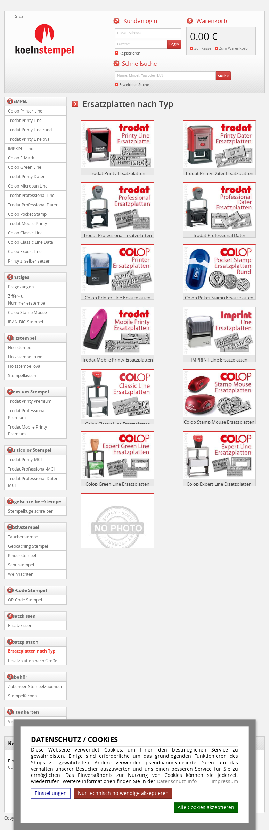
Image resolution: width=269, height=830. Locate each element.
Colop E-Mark (21, 157)
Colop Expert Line (25, 251)
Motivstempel (23, 527)
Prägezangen (21, 286)
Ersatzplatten (23, 642)
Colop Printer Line (25, 111)
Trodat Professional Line (31, 195)
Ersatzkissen (22, 616)
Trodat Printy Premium (29, 401)
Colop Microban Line (28, 186)
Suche (223, 75)
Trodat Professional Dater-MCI (33, 481)
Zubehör (17, 677)
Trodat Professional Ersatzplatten (117, 235)
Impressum (225, 781)
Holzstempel (22, 338)
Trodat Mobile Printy (27, 223)
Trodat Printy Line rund (30, 129)
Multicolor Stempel (29, 450)
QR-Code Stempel (27, 590)
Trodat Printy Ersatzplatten (117, 173)
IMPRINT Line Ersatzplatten (219, 360)
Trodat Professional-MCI (31, 469)
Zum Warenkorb (233, 48)
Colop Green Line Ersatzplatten (117, 484)
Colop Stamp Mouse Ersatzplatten (219, 422)
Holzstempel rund (25, 356)
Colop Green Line (24, 167)
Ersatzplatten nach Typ (32, 651)
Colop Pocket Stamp (27, 214)
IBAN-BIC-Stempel (25, 321)
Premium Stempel (28, 392)
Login (174, 44)
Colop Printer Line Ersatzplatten (117, 297)
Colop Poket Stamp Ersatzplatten (219, 297)
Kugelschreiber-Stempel (35, 501)
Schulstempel (21, 564)
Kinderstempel (22, 555)
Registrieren (129, 53)
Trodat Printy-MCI (25, 459)
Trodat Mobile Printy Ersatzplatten (117, 360)
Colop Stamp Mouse (27, 312)
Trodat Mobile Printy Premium (27, 430)
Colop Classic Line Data (30, 242)
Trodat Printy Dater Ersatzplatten (219, 173)
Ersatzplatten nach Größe (32, 660)
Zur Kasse (202, 48)
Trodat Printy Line (25, 120)
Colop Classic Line (25, 232)
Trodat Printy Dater (26, 176)
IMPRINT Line (20, 148)
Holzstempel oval (24, 366)
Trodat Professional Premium (27, 414)
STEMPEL (17, 101)
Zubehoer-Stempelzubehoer (35, 686)
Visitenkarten (23, 712)
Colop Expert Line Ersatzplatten (219, 484)
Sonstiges (18, 277)
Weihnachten (20, 574)
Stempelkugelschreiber (30, 511)
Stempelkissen (22, 375)
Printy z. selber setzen (29, 261)
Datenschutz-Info (177, 781)
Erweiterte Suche (134, 84)
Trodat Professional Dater (33, 204)
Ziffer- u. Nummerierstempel (27, 299)
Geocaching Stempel (28, 546)
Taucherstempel (23, 536)
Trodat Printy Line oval (29, 139)
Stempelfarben (22, 695)
